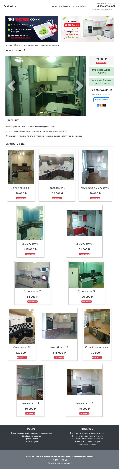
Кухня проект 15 (84, 403)
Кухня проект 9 (84, 244)
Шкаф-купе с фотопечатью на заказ (87, 439)
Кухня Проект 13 (59, 347)
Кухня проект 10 (32, 291)
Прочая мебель (79, 6)
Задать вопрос (101, 99)
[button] (11, 86)
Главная (8, 45)
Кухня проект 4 (21, 188)
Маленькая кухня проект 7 (95, 188)
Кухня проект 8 (30, 244)
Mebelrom (11, 6)
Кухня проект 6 (57, 188)
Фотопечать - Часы (87, 444)
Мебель (17, 45)
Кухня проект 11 (86, 291)
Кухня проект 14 (30, 403)
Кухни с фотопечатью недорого (87, 441)
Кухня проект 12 (22, 347)
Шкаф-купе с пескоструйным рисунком (87, 433)
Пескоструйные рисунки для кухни (87, 436)
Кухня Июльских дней (96, 347)
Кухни (54, 6)
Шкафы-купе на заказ (31, 436)
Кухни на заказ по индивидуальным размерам (41, 45)
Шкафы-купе (64, 6)
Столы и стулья (31, 441)
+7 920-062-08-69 (105, 6)
